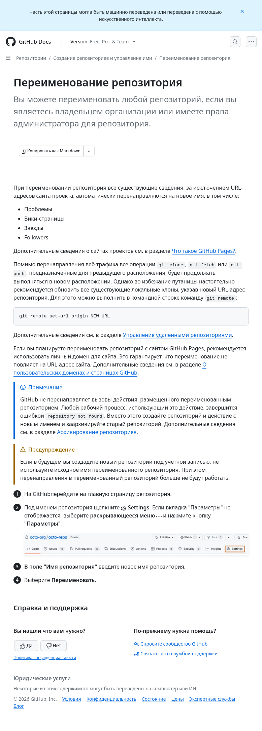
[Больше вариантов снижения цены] (89, 151)
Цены (177, 699)
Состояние (154, 699)
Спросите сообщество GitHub (170, 644)
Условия (71, 699)
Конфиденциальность (111, 699)
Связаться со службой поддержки (176, 653)
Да (26, 645)
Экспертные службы (212, 699)
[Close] (242, 11)
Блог (18, 706)
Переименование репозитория (194, 58)
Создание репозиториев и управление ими (102, 58)
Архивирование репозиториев (96, 432)
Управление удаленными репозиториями (177, 335)
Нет (53, 645)
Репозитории (31, 58)
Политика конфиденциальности (44, 657)
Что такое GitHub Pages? (203, 251)
